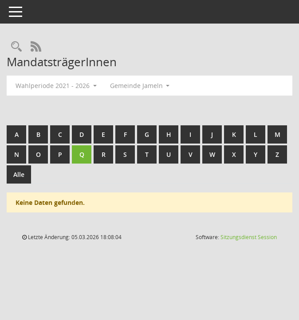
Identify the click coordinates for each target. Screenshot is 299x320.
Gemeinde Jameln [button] (140, 85)
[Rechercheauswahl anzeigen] (16, 47)
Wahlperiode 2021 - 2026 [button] (56, 85)
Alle (18, 174)
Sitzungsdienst (248, 237)
